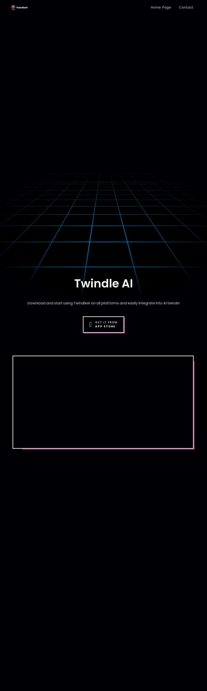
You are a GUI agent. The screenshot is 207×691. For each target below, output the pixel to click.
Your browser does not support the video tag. (103, 401)
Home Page (161, 7)
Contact (186, 7)
